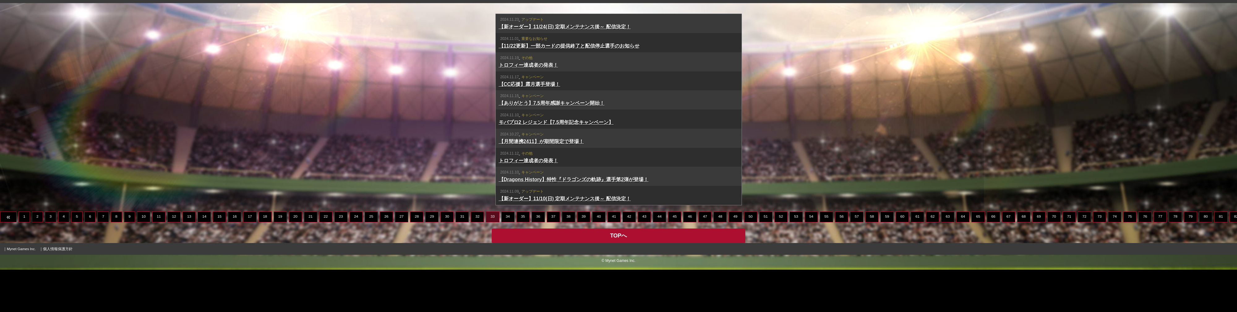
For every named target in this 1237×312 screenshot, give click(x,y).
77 (1160, 259)
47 (705, 259)
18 (265, 259)
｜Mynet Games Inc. (19, 291)
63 (948, 259)
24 (356, 259)
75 (1130, 259)
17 (250, 259)
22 (326, 259)
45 (675, 259)
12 (174, 259)
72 (1084, 259)
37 (553, 259)
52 (781, 259)
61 (917, 259)
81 (1221, 259)
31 (462, 259)
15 (219, 259)
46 (690, 259)
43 (644, 259)
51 (766, 259)
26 (386, 259)
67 (1009, 259)
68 (1024, 259)
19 (280, 259)
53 (796, 259)
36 (538, 259)
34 (508, 259)
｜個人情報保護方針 (56, 291)
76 (1145, 259)
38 (569, 259)
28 (417, 259)
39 (584, 259)
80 (1206, 259)
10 (144, 259)
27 (402, 259)
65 (978, 259)
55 (826, 259)
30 (447, 259)
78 (1175, 259)
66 (993, 259)
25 (371, 259)
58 (872, 259)
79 (1190, 259)
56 (842, 259)
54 (811, 259)
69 (1039, 259)
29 (432, 259)
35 (523, 259)
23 (341, 259)
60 (902, 259)
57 (857, 259)
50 (751, 259)
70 (1054, 259)
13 (189, 259)
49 (735, 259)
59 (887, 259)
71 (1069, 259)
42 (629, 259)
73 (1100, 259)
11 (159, 259)
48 (720, 259)
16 (235, 259)
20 (295, 259)
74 (1115, 259)
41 (614, 259)
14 (204, 259)
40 (599, 259)
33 (492, 259)
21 (311, 259)
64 (963, 259)
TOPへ (618, 278)
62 (933, 259)
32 (477, 259)
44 (659, 259)
